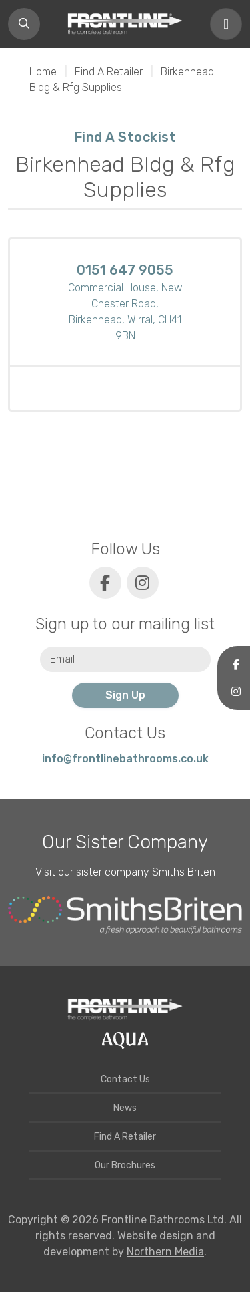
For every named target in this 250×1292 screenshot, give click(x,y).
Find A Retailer (109, 71)
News (125, 1108)
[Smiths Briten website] (125, 915)
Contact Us (125, 1079)
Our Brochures (125, 1165)
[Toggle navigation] (226, 24)
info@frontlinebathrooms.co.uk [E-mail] (125, 758)
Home (43, 71)
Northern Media (165, 1251)
